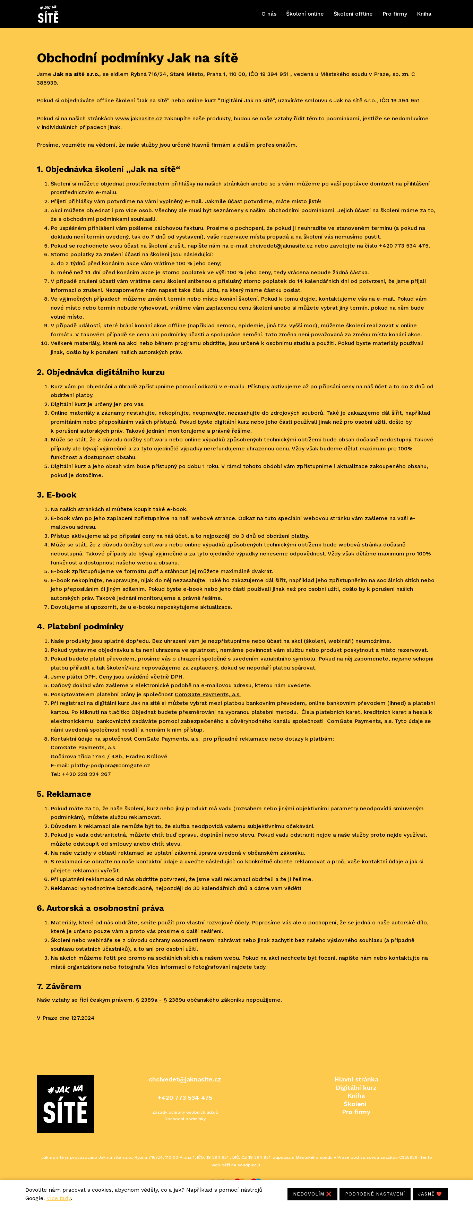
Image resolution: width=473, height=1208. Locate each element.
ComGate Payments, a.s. (208, 699)
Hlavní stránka (356, 1079)
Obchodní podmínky (185, 1118)
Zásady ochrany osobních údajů (185, 1112)
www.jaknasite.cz (138, 123)
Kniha (356, 1095)
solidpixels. (249, 1165)
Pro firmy (356, 1111)
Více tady (58, 1198)
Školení (355, 1103)
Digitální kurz (356, 1087)
